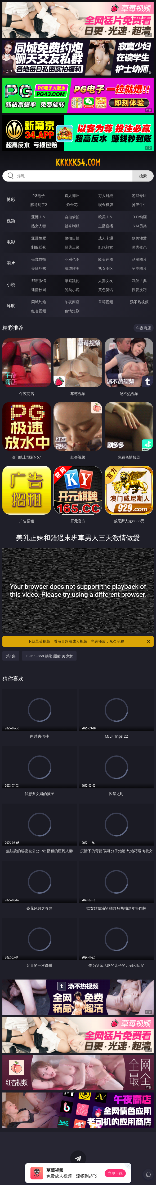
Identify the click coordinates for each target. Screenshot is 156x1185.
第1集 (11, 655)
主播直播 (105, 225)
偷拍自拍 (72, 238)
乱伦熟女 (105, 247)
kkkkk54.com (78, 162)
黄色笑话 (105, 289)
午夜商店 (72, 301)
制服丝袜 (38, 247)
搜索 (143, 175)
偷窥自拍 (38, 259)
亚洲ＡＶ (38, 216)
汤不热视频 (139, 301)
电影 (11, 242)
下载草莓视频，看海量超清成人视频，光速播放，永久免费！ (89, 641)
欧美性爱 (139, 238)
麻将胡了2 (38, 204)
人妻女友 (105, 280)
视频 (11, 221)
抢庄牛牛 (139, 204)
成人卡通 (105, 238)
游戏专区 (139, 195)
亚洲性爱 (38, 238)
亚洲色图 (72, 259)
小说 (11, 284)
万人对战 (105, 195)
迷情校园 (38, 289)
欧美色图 (105, 259)
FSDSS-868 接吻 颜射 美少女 (49, 655)
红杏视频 (38, 310)
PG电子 (38, 195)
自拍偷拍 (72, 216)
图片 (11, 263)
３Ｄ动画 (139, 216)
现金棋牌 (105, 204)
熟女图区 (105, 268)
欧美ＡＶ (105, 216)
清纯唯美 (72, 268)
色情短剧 (72, 310)
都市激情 (38, 280)
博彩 (11, 199)
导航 (11, 306)
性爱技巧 (139, 289)
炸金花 (72, 204)
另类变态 (139, 247)
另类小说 (72, 289)
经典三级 (72, 247)
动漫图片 (139, 259)
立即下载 (115, 1173)
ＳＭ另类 (139, 225)
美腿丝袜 (38, 268)
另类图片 (139, 268)
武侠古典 (139, 280)
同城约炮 (38, 301)
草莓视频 (105, 301)
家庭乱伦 (72, 280)
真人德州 (72, 195)
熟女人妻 (38, 225)
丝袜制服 (72, 225)
